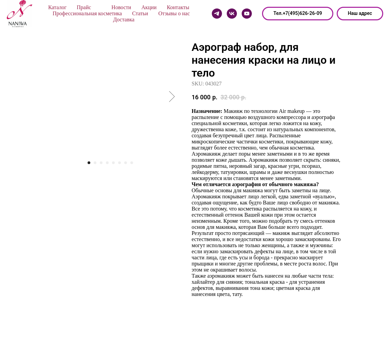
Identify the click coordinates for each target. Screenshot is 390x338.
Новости (121, 7)
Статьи (140, 13)
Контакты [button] (178, 7)
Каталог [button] (57, 7)
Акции (148, 7)
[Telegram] (217, 13)
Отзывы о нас (174, 13)
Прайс (84, 7)
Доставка (123, 19)
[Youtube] (247, 13)
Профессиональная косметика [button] (87, 13)
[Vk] (232, 13)
